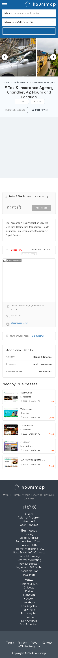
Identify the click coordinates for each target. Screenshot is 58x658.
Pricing (29, 534)
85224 (26, 401)
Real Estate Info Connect (29, 552)
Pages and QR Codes (29, 567)
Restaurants (25, 396)
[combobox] (29, 22)
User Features (29, 525)
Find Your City (29, 584)
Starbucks (26, 393)
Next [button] (53, 57)
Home (6, 82)
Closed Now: (16, 249)
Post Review (40, 109)
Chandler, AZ (34, 401)
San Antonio (29, 621)
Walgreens (26, 409)
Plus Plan (29, 574)
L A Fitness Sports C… (32, 460)
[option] (24, 57)
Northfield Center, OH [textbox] (23, 22)
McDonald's (26, 425)
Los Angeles (29, 606)
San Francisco (29, 624)
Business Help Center (29, 541)
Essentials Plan (29, 571)
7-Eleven (25, 442)
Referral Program (29, 517)
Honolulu (29, 595)
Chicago (29, 587)
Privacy (22, 642)
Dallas (29, 591)
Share (37, 101)
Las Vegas (29, 602)
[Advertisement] (29, 147)
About (34, 642)
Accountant (45, 371)
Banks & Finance (21, 82)
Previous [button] (4, 57)
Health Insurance (42, 364)
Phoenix (29, 617)
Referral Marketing (29, 560)
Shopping (24, 413)
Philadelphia (29, 613)
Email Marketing (29, 556)
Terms (10, 642)
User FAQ (29, 521)
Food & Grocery (27, 446)
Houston (29, 598)
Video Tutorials (29, 538)
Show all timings (30, 254)
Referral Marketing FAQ (29, 549)
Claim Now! (38, 336)
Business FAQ (29, 545)
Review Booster (29, 563)
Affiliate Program (29, 646)
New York (29, 610)
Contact (47, 642)
